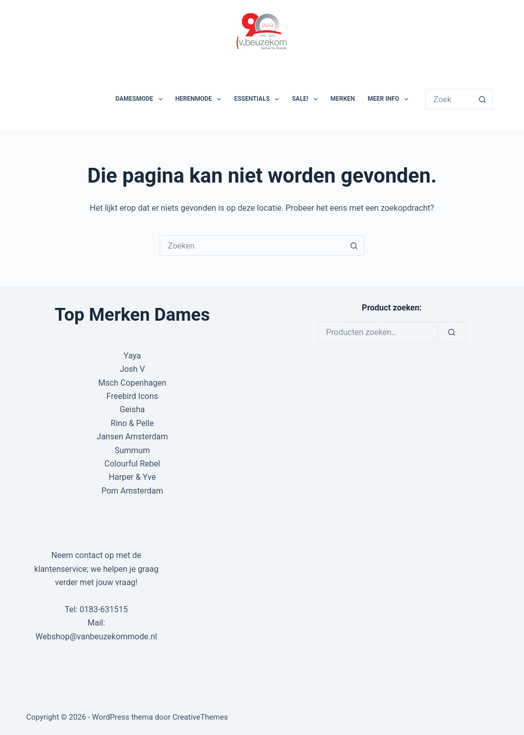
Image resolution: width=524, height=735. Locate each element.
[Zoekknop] (482, 99)
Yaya (132, 356)
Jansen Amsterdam (132, 436)
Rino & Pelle (132, 423)
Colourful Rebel (132, 464)
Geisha (132, 409)
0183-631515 (103, 609)
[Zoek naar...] (448, 99)
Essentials (258, 99)
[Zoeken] (452, 332)
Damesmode (141, 99)
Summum (132, 450)
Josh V (132, 369)
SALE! (306, 99)
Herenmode (201, 99)
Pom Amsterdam (132, 491)
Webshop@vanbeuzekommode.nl (96, 636)
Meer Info (390, 99)
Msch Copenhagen (132, 383)
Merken (343, 98)
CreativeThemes (200, 717)
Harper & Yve (132, 477)
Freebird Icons (132, 396)
